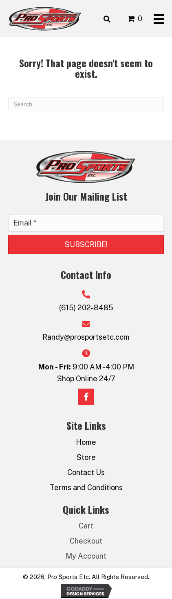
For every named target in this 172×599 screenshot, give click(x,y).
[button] (86, 244)
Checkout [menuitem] (86, 541)
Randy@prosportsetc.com (86, 337)
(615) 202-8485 (86, 307)
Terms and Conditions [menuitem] (86, 487)
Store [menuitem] (86, 457)
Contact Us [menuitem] (86, 472)
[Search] (86, 104)
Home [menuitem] (86, 442)
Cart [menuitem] (86, 526)
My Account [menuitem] (86, 556)
